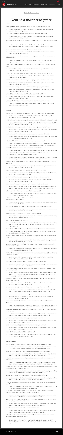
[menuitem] (27, 4)
